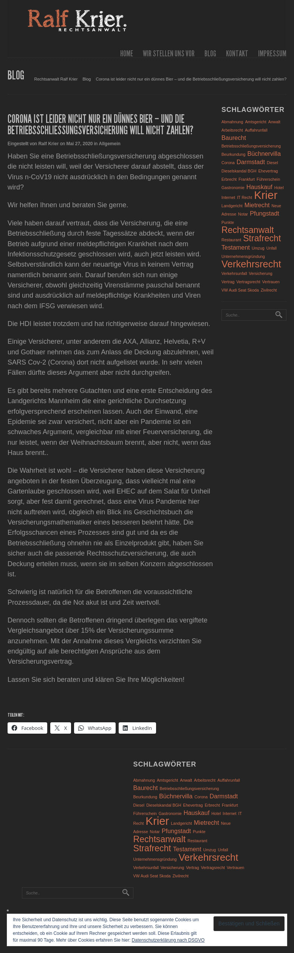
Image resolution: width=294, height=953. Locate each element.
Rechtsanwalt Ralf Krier (55, 79)
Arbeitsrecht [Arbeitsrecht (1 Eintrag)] (232, 130)
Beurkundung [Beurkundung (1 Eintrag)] (233, 154)
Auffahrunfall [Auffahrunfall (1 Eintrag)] (256, 130)
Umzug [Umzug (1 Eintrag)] (258, 248)
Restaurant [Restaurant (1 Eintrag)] (231, 239)
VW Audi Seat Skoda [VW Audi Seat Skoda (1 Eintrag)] (240, 290)
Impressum (272, 53)
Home (126, 53)
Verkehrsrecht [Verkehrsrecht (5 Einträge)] (251, 264)
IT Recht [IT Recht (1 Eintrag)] (244, 197)
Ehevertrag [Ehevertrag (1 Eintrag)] (268, 171)
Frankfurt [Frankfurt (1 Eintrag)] (246, 179)
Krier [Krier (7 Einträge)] (265, 195)
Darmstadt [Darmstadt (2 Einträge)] (251, 161)
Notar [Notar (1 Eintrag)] (243, 214)
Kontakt (237, 53)
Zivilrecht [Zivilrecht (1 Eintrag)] (269, 290)
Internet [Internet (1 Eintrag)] (228, 197)
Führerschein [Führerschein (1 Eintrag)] (268, 179)
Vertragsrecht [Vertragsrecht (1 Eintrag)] (248, 281)
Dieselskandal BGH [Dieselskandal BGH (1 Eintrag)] (238, 171)
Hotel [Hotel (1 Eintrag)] (279, 187)
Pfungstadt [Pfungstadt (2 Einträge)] (264, 213)
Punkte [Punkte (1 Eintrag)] (227, 222)
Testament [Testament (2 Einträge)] (235, 247)
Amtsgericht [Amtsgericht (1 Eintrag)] (255, 122)
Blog (210, 53)
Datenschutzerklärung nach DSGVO (168, 940)
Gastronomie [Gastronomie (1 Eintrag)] (232, 187)
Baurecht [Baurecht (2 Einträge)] (233, 137)
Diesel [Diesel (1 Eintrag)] (272, 162)
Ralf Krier (48, 143)
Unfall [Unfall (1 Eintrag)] (271, 248)
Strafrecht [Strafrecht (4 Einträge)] (262, 238)
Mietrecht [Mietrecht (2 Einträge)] (257, 205)
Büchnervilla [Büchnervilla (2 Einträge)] (264, 153)
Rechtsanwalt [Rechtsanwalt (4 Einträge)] (247, 230)
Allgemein (110, 143)
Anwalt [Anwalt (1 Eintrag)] (274, 122)
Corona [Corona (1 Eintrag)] (228, 162)
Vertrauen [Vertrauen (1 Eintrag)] (271, 281)
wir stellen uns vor (169, 53)
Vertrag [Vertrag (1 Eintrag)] (227, 281)
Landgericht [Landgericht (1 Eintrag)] (232, 205)
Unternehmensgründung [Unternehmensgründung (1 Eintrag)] (243, 256)
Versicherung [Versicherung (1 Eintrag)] (260, 273)
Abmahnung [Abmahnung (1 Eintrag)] (232, 122)
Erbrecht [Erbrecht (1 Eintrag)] (229, 179)
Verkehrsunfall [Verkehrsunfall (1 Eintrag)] (234, 273)
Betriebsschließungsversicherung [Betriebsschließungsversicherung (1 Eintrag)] (251, 146)
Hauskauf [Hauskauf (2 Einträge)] (259, 186)
